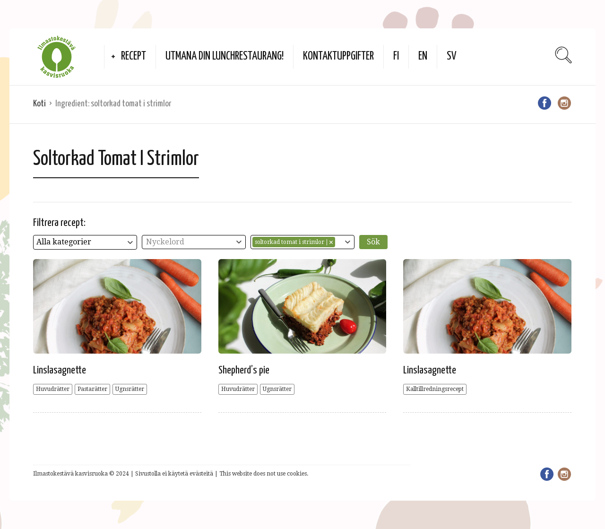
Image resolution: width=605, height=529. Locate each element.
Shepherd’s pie (243, 370)
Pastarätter (92, 389)
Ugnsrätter (129, 389)
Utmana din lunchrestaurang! (224, 56)
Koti (39, 103)
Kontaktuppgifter (338, 56)
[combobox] (85, 242)
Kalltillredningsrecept (435, 389)
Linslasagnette (59, 370)
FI (396, 56)
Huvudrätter (52, 389)
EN (422, 56)
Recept (133, 56)
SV (452, 56)
